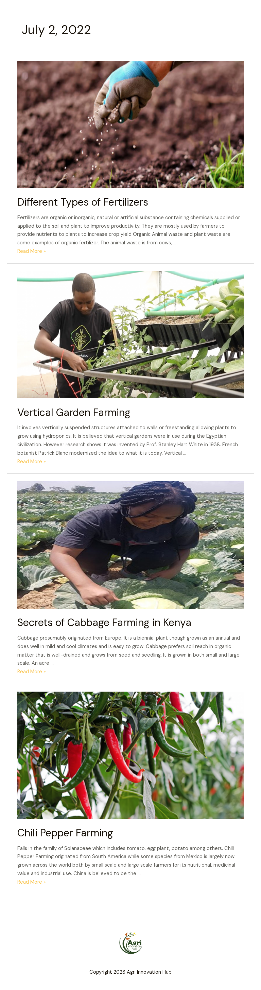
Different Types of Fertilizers (82, 202)
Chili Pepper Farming (65, 832)
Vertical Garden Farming (73, 412)
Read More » (31, 251)
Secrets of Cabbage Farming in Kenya (104, 622)
